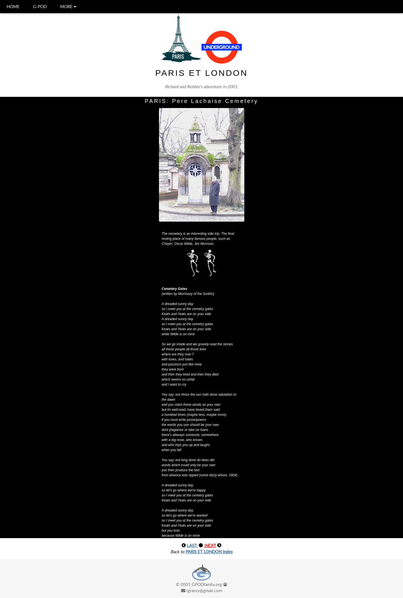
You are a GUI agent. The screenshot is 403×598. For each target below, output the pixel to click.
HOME (13, 6)
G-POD (40, 6)
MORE (68, 6)
